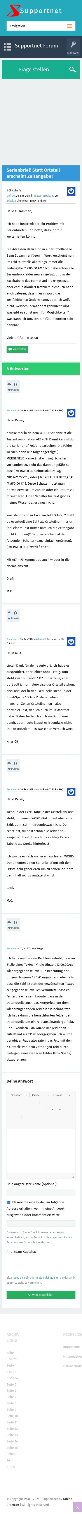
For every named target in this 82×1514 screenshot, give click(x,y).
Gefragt (11, 195)
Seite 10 (12, 1416)
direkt (11, 1467)
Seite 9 (11, 1410)
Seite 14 (12, 1441)
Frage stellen (34, 70)
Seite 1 (14, 1359)
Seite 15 (12, 1448)
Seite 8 (11, 1403)
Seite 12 (12, 1429)
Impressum (71, 1347)
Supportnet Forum (36, 46)
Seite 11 (12, 1422)
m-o (40, 410)
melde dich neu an (47, 1277)
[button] (19, 1095)
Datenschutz (72, 1366)
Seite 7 (11, 1397)
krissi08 (11, 200)
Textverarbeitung (44, 195)
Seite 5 (11, 1384)
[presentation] (40, 1264)
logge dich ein (21, 1277)
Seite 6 (11, 1391)
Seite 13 (12, 1435)
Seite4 (13, 1378)
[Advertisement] (41, 122)
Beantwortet (13, 410)
